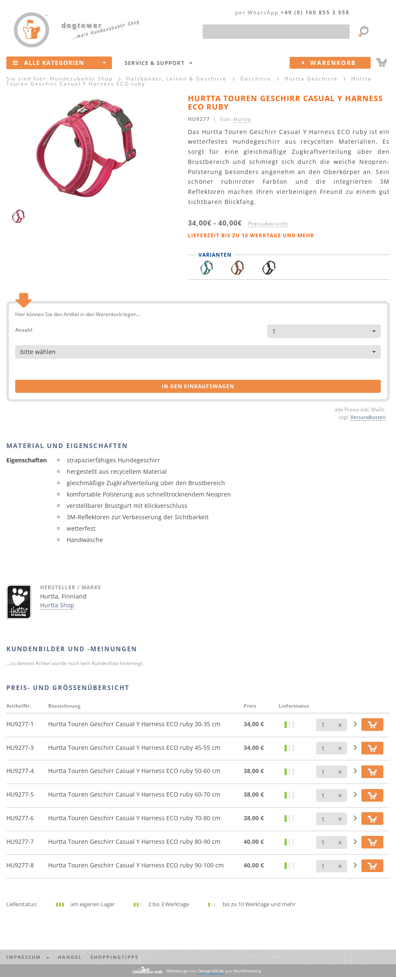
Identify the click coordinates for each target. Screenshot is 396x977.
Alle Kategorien (59, 62)
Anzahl (24, 329)
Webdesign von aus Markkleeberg (213, 971)
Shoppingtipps (114, 957)
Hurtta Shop (57, 605)
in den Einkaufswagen (198, 386)
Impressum (27, 957)
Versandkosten (367, 416)
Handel (70, 957)
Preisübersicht (268, 223)
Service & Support (159, 63)
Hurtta (242, 118)
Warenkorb (336, 63)
